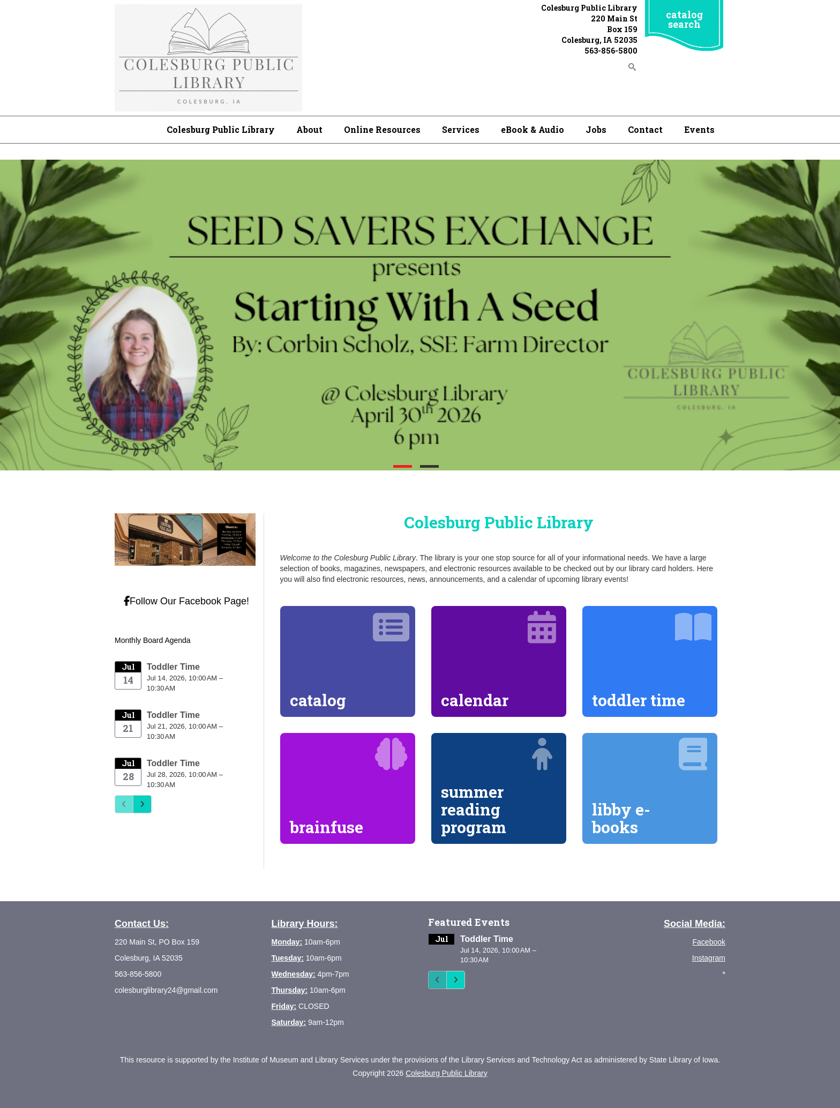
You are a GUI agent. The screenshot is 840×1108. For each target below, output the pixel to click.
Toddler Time (173, 666)
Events (699, 129)
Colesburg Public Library (221, 129)
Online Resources (382, 129)
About (309, 129)
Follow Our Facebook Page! (186, 601)
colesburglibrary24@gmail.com (166, 990)
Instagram (708, 958)
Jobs (596, 129)
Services (460, 129)
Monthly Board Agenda (153, 640)
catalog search (684, 19)
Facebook (709, 942)
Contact (645, 129)
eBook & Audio (532, 129)
